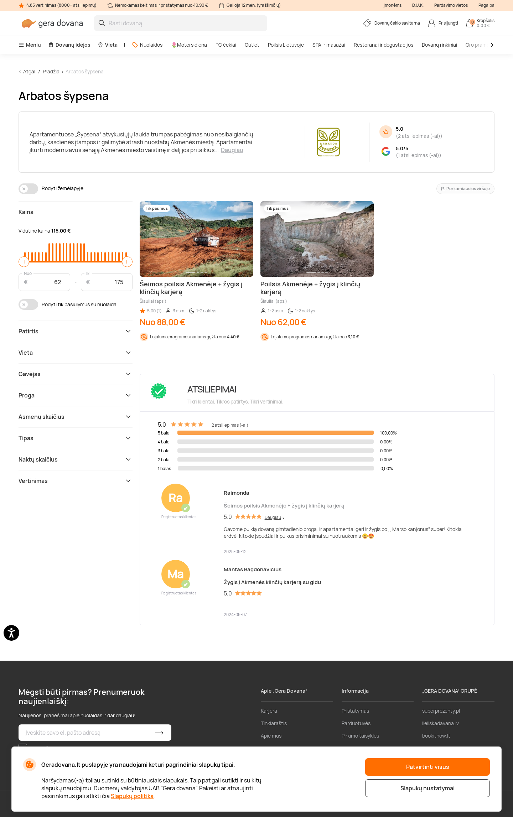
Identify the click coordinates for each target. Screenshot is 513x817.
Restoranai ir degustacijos (383, 44)
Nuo (28, 273)
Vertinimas (76, 481)
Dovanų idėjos (69, 44)
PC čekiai (226, 44)
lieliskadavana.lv (440, 723)
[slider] (24, 261)
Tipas (76, 438)
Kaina (26, 212)
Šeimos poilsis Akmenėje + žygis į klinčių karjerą (284, 505)
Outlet (252, 44)
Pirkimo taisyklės (360, 735)
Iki (88, 273)
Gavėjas (76, 374)
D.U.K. (418, 5)
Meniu (30, 44)
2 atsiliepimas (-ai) (419, 135)
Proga (76, 395)
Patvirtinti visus (427, 767)
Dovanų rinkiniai (439, 44)
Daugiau (232, 150)
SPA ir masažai (328, 44)
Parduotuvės (356, 723)
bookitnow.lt (436, 735)
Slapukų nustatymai (427, 788)
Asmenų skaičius (76, 416)
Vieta (108, 44)
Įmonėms (392, 5)
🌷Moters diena (189, 44)
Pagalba (486, 5)
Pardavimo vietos (451, 5)
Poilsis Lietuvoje (286, 44)
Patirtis (76, 331)
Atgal (29, 71)
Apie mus (271, 735)
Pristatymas (355, 710)
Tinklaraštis (274, 723)
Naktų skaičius (76, 459)
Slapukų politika (132, 796)
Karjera (269, 710)
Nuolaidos (147, 44)
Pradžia (51, 71)
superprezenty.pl (441, 710)
